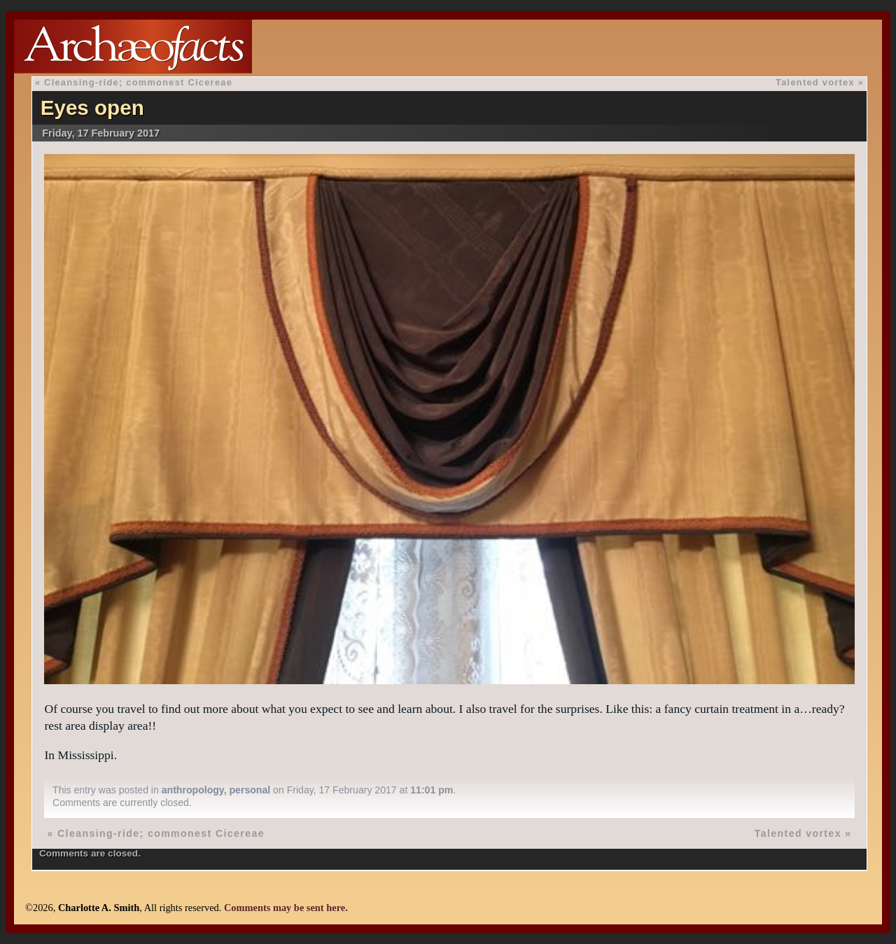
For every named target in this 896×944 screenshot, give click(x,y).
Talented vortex (815, 82)
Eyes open (92, 107)
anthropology (193, 790)
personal (249, 790)
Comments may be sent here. (286, 907)
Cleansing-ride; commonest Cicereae (138, 82)
